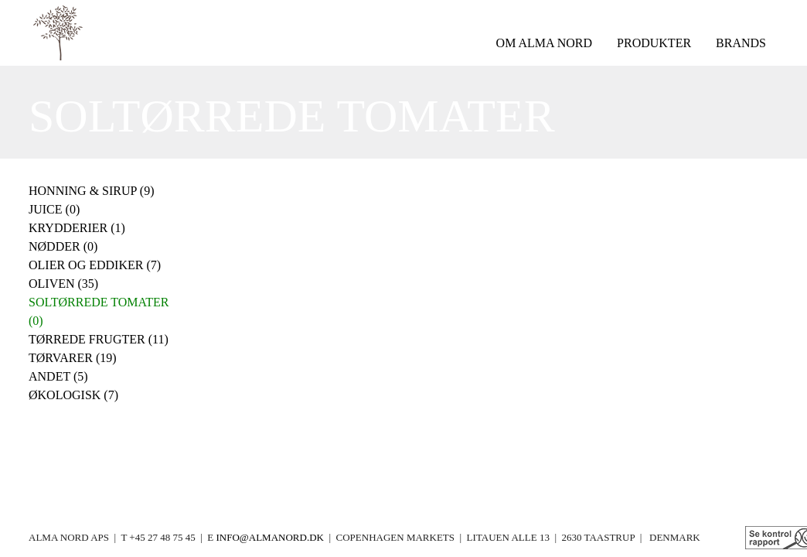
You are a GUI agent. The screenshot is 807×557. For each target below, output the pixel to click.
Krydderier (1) (77, 227)
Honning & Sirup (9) (92, 190)
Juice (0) (54, 209)
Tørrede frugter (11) (99, 339)
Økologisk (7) (73, 395)
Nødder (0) (63, 246)
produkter (654, 43)
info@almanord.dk (269, 537)
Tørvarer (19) (73, 357)
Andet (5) (58, 376)
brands (741, 43)
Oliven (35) (63, 283)
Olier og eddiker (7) (95, 265)
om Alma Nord (544, 43)
